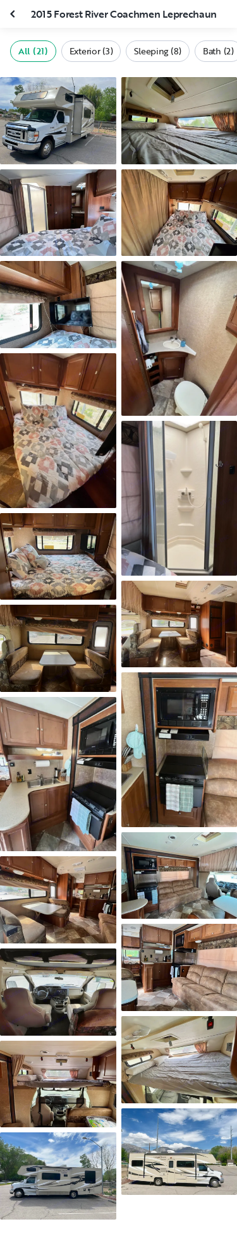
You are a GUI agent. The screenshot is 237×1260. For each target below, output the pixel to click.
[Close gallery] (14, 14)
